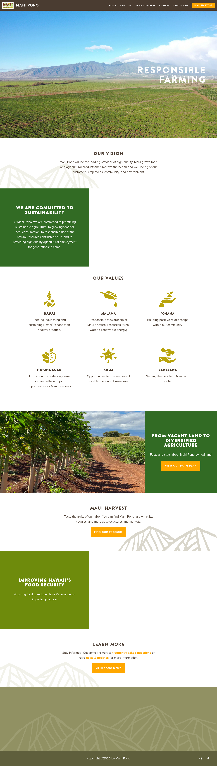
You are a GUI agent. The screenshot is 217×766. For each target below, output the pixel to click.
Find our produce (108, 532)
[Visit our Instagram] (200, 758)
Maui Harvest (203, 5)
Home (112, 5)
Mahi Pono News (108, 668)
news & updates (97, 658)
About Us (126, 5)
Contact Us (181, 5)
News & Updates (145, 5)
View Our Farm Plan (181, 465)
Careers (164, 5)
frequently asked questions (132, 653)
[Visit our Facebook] (208, 758)
